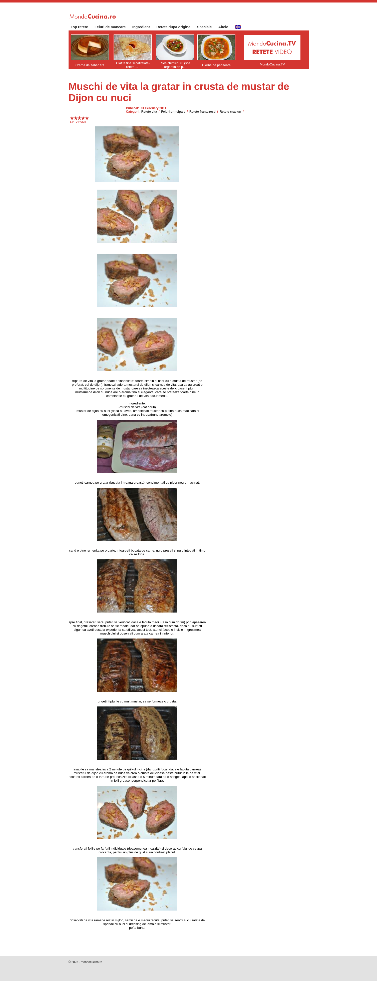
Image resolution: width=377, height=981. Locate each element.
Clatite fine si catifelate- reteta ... (133, 65)
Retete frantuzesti (202, 111)
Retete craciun (230, 111)
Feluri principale (173, 111)
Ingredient (143, 27)
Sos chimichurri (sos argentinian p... (175, 65)
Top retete (82, 27)
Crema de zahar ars (89, 65)
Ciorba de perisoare (216, 65)
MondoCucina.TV (272, 64)
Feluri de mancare (113, 27)
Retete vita (149, 111)
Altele (225, 27)
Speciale (207, 27)
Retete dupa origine (175, 27)
